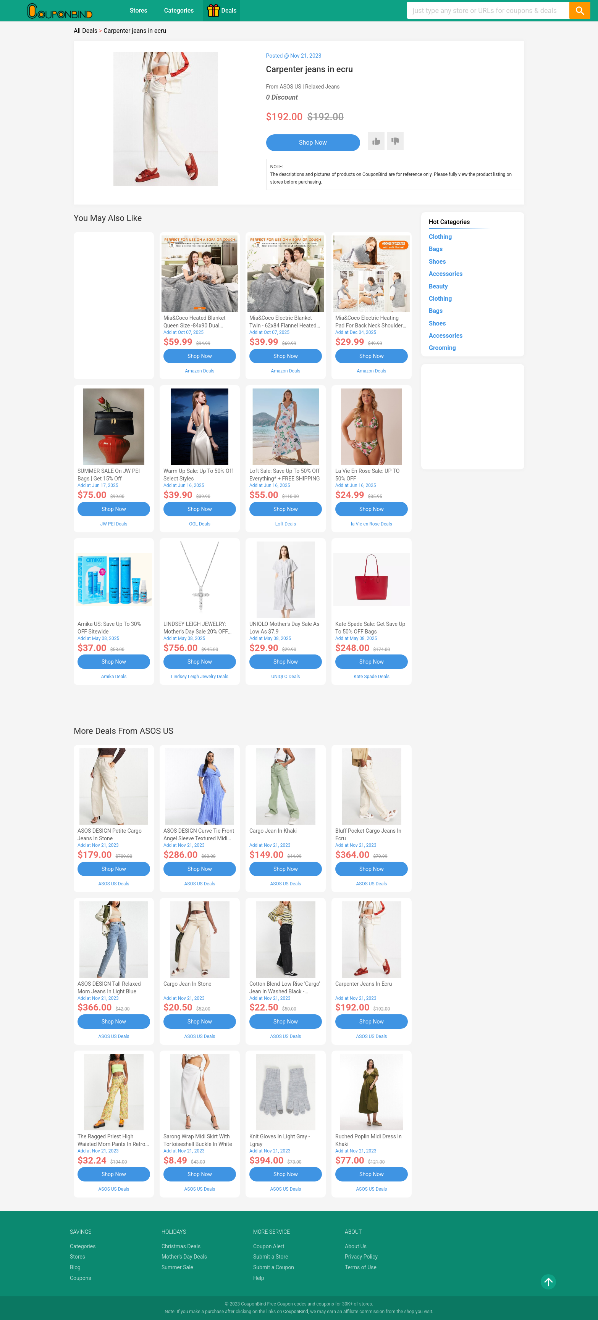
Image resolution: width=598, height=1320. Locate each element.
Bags (436, 249)
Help (258, 1278)
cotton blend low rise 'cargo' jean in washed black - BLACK (284, 991)
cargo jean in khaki (273, 831)
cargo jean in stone (187, 984)
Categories (179, 10)
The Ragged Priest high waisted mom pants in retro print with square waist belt (111, 1144)
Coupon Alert (268, 1246)
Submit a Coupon (273, 1267)
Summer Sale (177, 1267)
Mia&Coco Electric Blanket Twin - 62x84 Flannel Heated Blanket (283, 325)
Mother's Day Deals (184, 1257)
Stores (138, 10)
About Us (356, 1246)
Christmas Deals (181, 1246)
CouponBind (295, 1311)
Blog (75, 1267)
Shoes (437, 261)
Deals (221, 10)
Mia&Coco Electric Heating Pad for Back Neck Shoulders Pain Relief (370, 325)
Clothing (440, 236)
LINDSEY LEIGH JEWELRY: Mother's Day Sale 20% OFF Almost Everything (195, 631)
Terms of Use (361, 1267)
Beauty (438, 286)
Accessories (445, 273)
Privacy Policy (361, 1257)
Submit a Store (270, 1257)
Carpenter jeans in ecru (363, 984)
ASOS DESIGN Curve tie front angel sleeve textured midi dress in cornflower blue (198, 838)
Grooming (442, 347)
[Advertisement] (114, 304)
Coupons (80, 1278)
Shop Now (313, 142)
